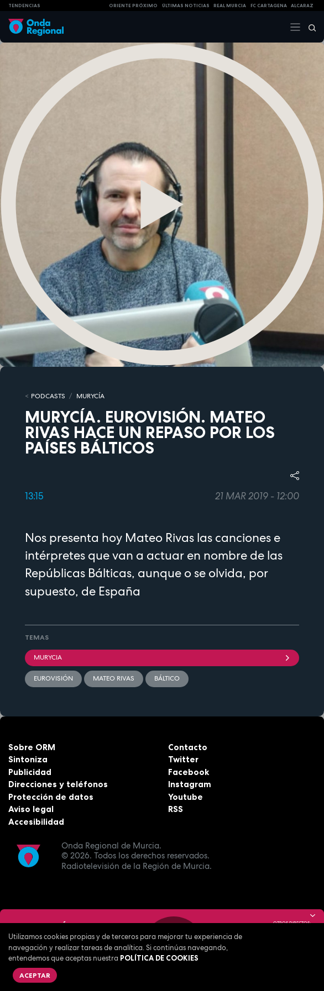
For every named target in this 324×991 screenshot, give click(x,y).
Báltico (167, 678)
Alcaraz (302, 5)
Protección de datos (50, 797)
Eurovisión (53, 678)
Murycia (162, 657)
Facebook (188, 772)
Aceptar (34, 975)
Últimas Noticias (186, 5)
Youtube (185, 797)
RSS (175, 809)
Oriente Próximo (133, 5)
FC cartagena (268, 5)
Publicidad (29, 772)
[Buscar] (308, 27)
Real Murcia (229, 5)
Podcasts (48, 396)
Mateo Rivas (113, 678)
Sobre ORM (31, 747)
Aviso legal (31, 809)
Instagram (189, 784)
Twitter (183, 759)
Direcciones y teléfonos (58, 784)
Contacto (187, 747)
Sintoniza (28, 759)
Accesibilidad (36, 821)
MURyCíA (90, 396)
